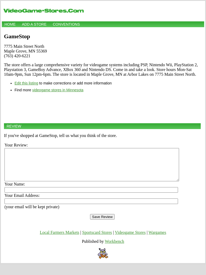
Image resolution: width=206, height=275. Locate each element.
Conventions (66, 24)
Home (10, 24)
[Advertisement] (102, 108)
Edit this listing (26, 83)
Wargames (157, 238)
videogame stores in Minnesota (57, 90)
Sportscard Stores (97, 238)
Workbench (114, 247)
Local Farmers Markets (59, 238)
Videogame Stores (130, 238)
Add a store (34, 24)
